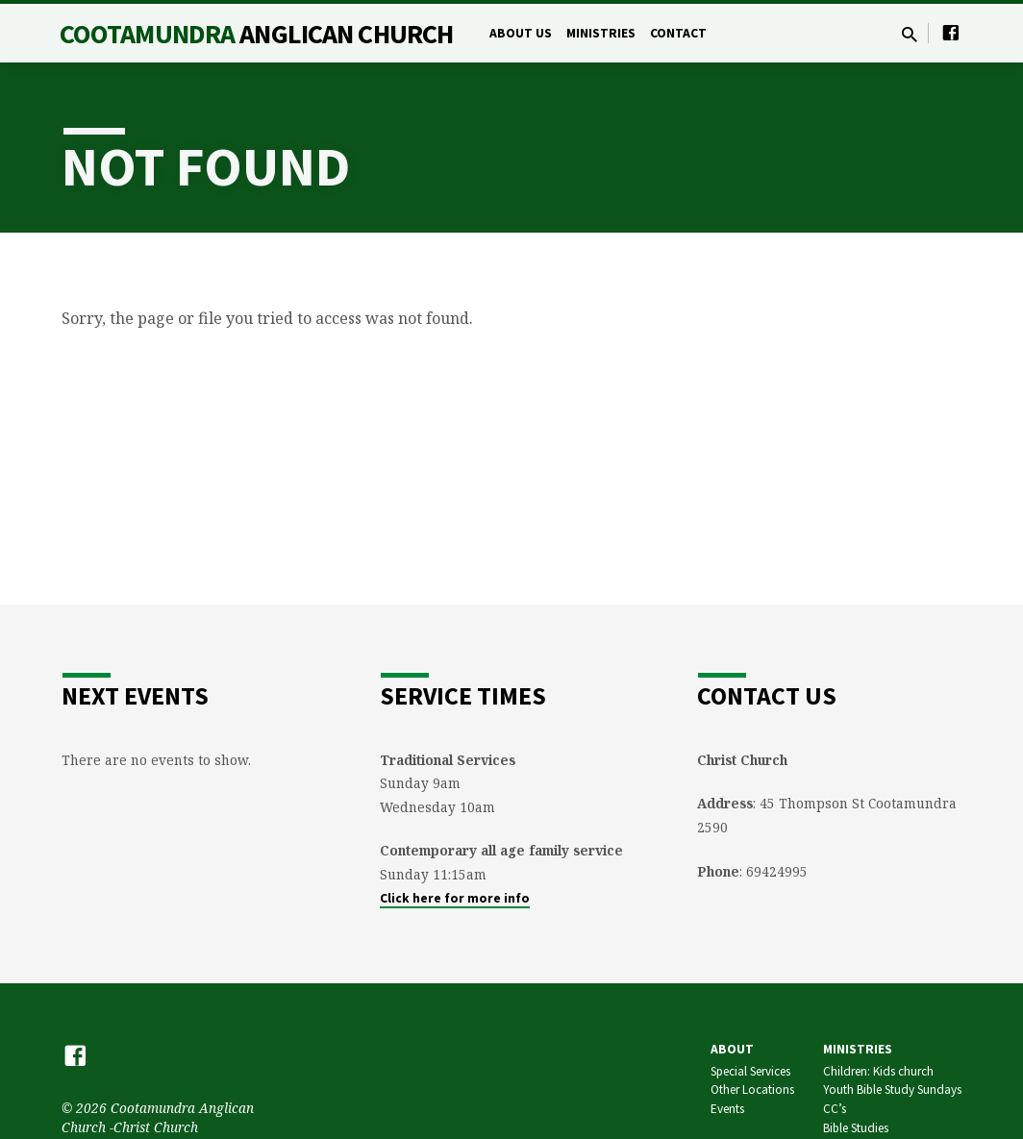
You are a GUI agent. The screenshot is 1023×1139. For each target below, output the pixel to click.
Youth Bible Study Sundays (892, 1089)
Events (727, 1109)
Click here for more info (455, 898)
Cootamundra (256, 33)
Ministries (601, 33)
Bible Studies (855, 1128)
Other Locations (752, 1089)
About (732, 1049)
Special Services (750, 1071)
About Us (520, 33)
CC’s (834, 1109)
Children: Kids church (878, 1071)
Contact (678, 33)
